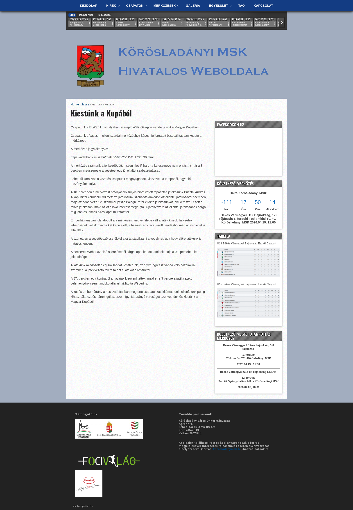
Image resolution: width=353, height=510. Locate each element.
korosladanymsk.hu (227, 449)
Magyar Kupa (86, 15)
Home (75, 104)
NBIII (72, 15)
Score (85, 104)
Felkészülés (104, 15)
